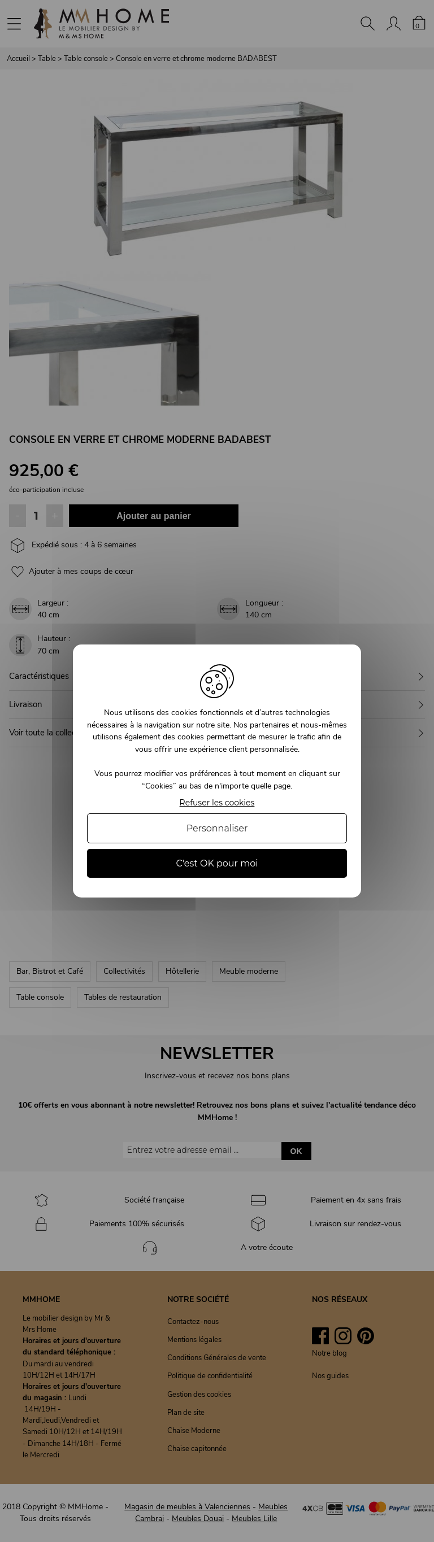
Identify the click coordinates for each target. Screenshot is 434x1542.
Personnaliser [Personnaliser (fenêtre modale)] (217, 828)
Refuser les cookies (217, 803)
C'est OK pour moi (217, 863)
